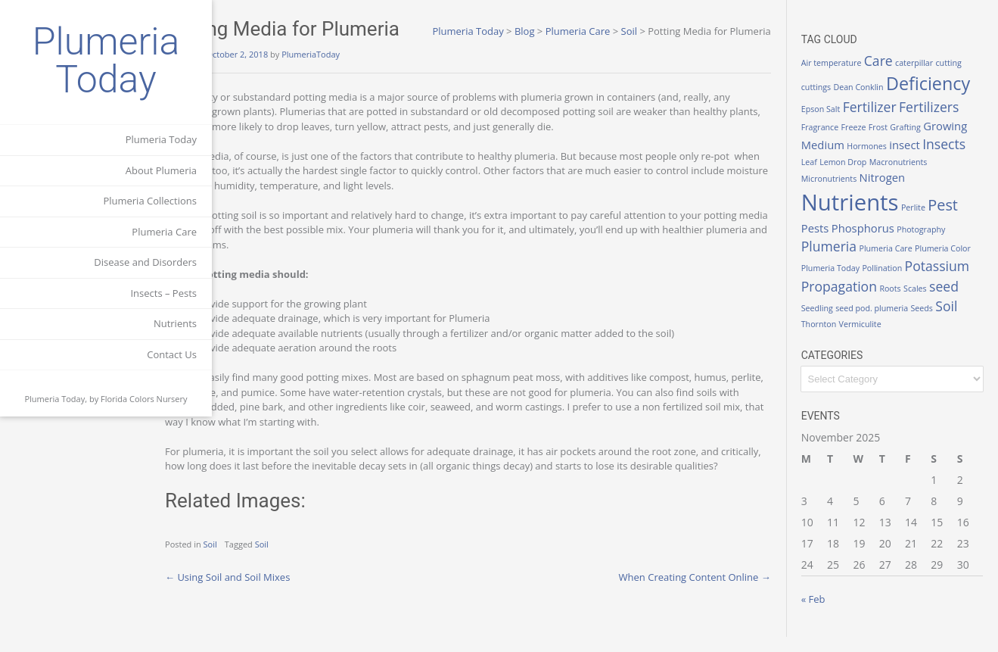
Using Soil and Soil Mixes (289, 591)
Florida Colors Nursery (144, 398)
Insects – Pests (163, 293)
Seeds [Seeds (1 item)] (864, 337)
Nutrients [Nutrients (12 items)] (865, 216)
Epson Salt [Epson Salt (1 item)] (923, 102)
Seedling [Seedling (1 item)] (914, 318)
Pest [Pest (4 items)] (959, 219)
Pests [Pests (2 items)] (830, 242)
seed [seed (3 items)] (881, 316)
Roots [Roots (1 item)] (827, 318)
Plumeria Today (106, 60)
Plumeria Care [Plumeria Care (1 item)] (901, 263)
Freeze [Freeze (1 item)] (828, 141)
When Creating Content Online (710, 591)
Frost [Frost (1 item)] (853, 141)
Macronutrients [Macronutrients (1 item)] (914, 176)
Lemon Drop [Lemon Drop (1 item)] (858, 176)
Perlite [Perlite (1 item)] (928, 222)
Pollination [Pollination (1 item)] (920, 278)
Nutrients (175, 323)
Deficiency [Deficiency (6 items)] (858, 98)
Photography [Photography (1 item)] (937, 244)
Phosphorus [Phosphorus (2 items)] (878, 242)
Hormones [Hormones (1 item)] (883, 161)
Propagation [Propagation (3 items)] (921, 295)
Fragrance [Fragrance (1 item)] (953, 124)
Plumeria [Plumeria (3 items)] (844, 261)
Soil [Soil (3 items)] (889, 335)
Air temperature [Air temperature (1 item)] (846, 63)
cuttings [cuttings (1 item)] (831, 78)
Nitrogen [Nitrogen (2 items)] (898, 192)
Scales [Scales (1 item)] (852, 318)
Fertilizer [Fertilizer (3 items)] (843, 122)
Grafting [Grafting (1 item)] (881, 141)
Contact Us (172, 354)
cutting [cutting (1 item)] (964, 63)
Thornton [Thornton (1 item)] (920, 337)
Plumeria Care (164, 232)
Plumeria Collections (150, 200)
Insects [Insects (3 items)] (959, 159)
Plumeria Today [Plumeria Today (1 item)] (868, 278)
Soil (272, 559)
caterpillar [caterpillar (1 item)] (930, 63)
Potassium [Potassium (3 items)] (848, 295)
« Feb (828, 614)
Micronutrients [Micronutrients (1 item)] (844, 194)
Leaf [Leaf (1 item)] (824, 176)
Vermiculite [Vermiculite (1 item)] (961, 337)
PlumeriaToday (373, 54)
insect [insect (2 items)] (920, 159)
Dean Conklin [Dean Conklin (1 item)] (874, 78)
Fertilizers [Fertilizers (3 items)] (903, 122)
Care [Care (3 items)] (893, 60)
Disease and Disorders (145, 262)
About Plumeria (161, 170)
